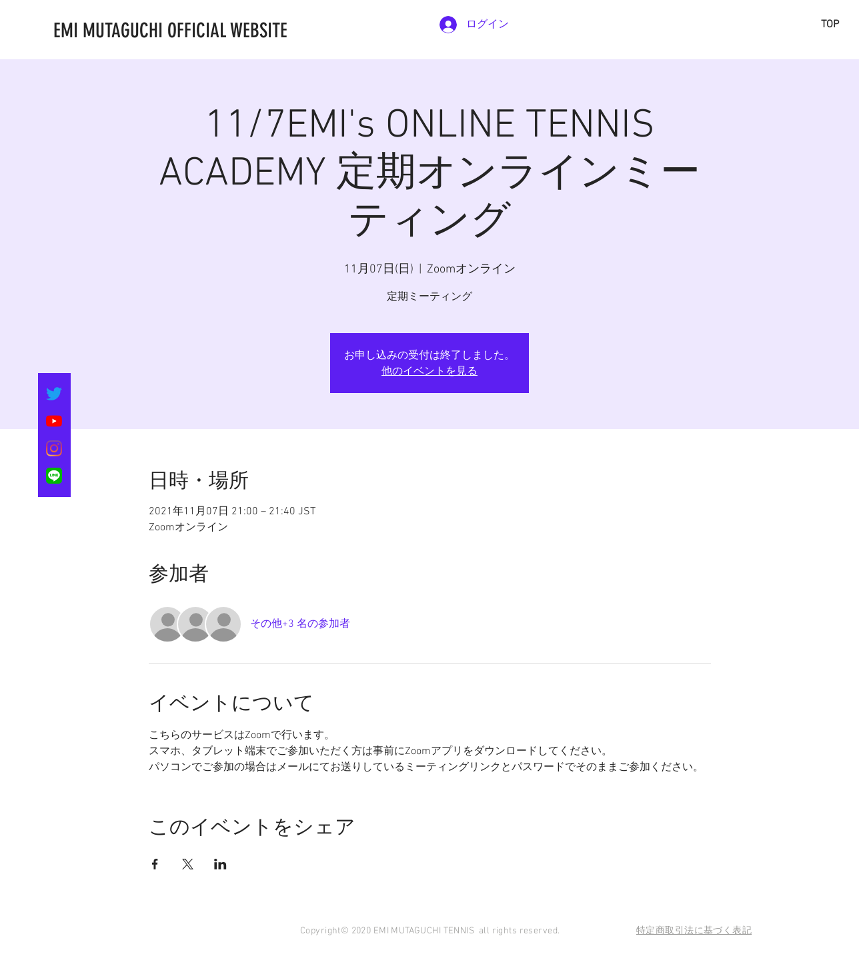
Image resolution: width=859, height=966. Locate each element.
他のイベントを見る (429, 370)
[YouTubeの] (54, 421)
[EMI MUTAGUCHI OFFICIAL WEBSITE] (236, 30)
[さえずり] (54, 394)
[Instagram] (54, 448)
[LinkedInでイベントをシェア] (220, 864)
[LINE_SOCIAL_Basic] (54, 476)
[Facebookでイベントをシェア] (155, 864)
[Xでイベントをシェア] (187, 864)
